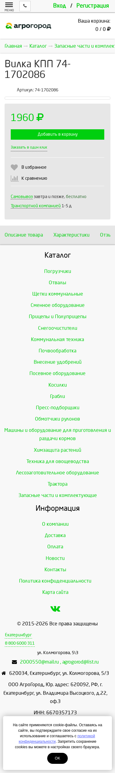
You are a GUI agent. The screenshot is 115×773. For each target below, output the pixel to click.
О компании (55, 524)
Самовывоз (22, 196)
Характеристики (71, 234)
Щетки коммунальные (57, 293)
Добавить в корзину (58, 134)
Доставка (55, 535)
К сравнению (34, 178)
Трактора (57, 484)
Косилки (57, 385)
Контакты (55, 569)
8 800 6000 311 (20, 643)
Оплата (55, 546)
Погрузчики (57, 271)
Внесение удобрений (58, 362)
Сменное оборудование (58, 305)
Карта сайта (55, 592)
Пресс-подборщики (57, 407)
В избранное (34, 167)
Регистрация (92, 6)
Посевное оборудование (57, 373)
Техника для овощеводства (57, 461)
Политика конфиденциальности (55, 580)
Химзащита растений (57, 450)
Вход (59, 6)
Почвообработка (57, 350)
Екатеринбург (18, 635)
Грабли (57, 396)
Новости (55, 558)
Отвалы (57, 282)
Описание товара (24, 234)
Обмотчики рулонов (57, 418)
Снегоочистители (57, 328)
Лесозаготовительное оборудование (57, 472)
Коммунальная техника (57, 339)
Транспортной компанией (36, 206)
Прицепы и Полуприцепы (57, 316)
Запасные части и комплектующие (57, 495)
